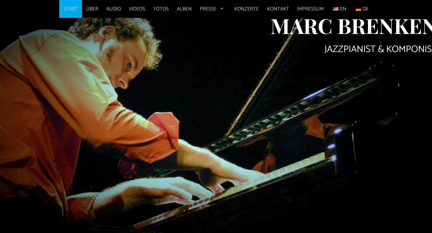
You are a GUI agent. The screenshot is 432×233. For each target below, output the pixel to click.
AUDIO (113, 9)
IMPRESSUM (310, 9)
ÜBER (92, 9)
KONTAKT (278, 9)
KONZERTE (246, 9)
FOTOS (161, 9)
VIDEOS (137, 9)
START (70, 9)
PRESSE (215, 9)
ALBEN (184, 9)
